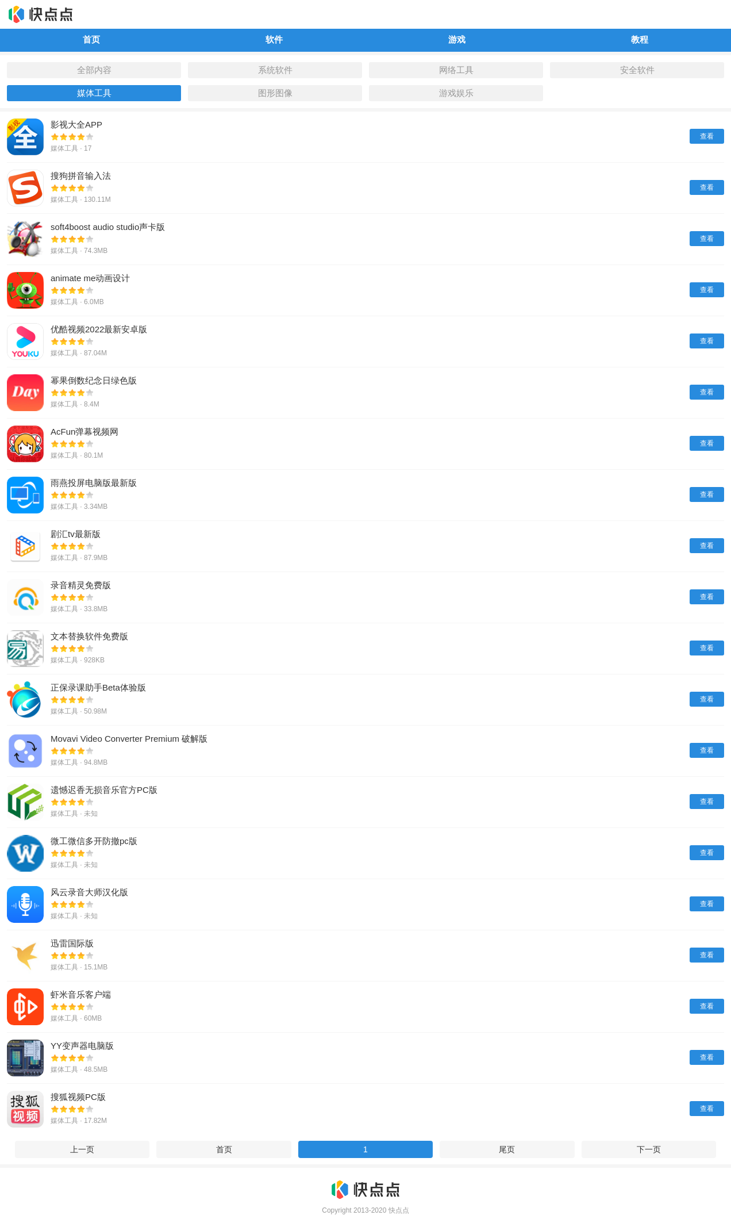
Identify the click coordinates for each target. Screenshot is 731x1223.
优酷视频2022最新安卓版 (99, 329)
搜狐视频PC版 (78, 1097)
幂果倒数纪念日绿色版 (94, 380)
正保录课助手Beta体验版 (98, 687)
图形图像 (275, 93)
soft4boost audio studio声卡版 (108, 227)
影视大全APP (76, 124)
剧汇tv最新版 (76, 534)
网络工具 (456, 70)
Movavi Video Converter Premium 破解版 (129, 738)
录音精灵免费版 (81, 585)
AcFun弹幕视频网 (84, 431)
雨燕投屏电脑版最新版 (94, 483)
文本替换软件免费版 (89, 636)
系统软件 (275, 70)
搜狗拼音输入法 (81, 176)
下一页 (649, 1149)
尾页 (507, 1149)
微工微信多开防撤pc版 (94, 841)
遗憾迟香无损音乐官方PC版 (104, 790)
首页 (224, 1149)
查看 (707, 136)
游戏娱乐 (456, 93)
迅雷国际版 (72, 943)
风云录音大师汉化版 (89, 892)
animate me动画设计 (90, 278)
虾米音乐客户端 (81, 994)
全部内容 (94, 70)
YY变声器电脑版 (82, 1046)
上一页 (82, 1149)
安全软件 (637, 70)
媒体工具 (94, 93)
